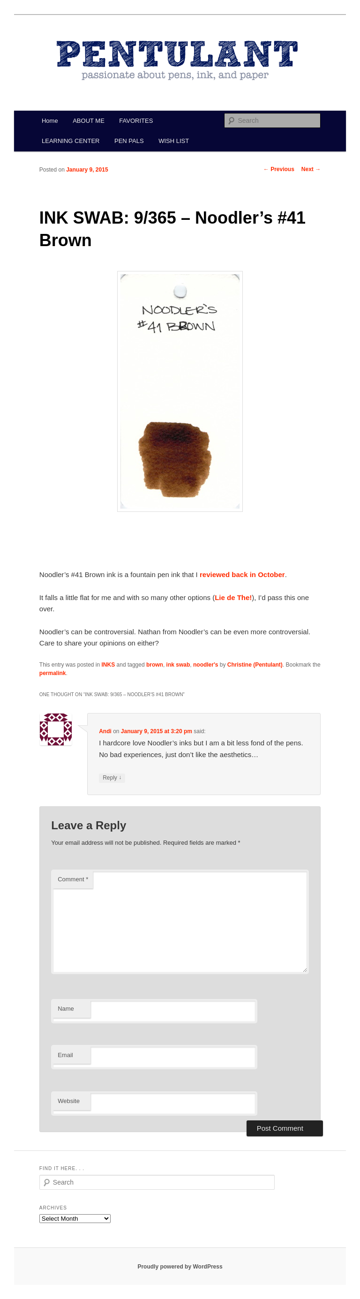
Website (69, 1100)
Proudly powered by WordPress (179, 1266)
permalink (52, 673)
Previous (278, 169)
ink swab (178, 664)
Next (311, 169)
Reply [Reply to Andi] (112, 777)
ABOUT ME (89, 120)
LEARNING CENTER (71, 140)
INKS (108, 664)
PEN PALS (129, 140)
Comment (73, 879)
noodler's (205, 664)
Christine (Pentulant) (255, 664)
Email (65, 1055)
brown (154, 664)
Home (50, 120)
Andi (105, 731)
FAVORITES (136, 120)
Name (66, 1008)
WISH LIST (173, 140)
